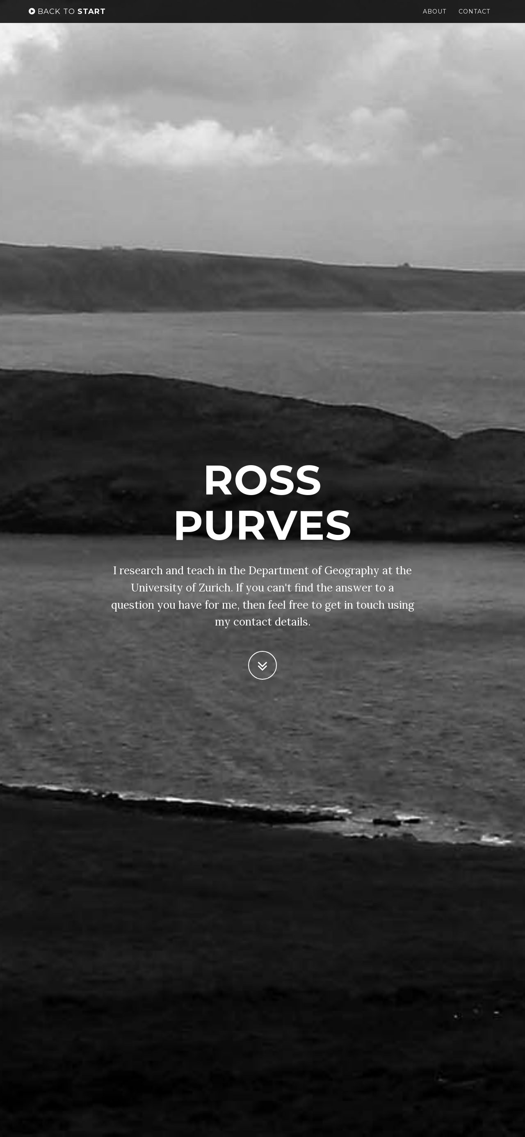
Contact (474, 18)
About (434, 18)
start (67, 18)
